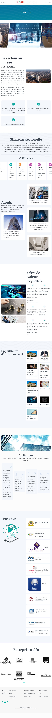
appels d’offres (43, 690)
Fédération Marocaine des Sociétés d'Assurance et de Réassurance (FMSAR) (41, 600)
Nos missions (12, 690)
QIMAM (10, 693)
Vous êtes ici (5, 21)
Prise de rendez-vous (29, 693)
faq (40, 693)
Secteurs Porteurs (29, 690)
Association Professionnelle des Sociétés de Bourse (40, 623)
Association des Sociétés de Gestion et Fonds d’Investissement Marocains (41, 633)
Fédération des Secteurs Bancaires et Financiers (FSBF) (41, 612)
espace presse (27, 696)
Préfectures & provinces (12, 697)
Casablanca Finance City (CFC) (46, 570)
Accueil (10, 21)
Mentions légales (43, 696)
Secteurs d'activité (18, 21)
